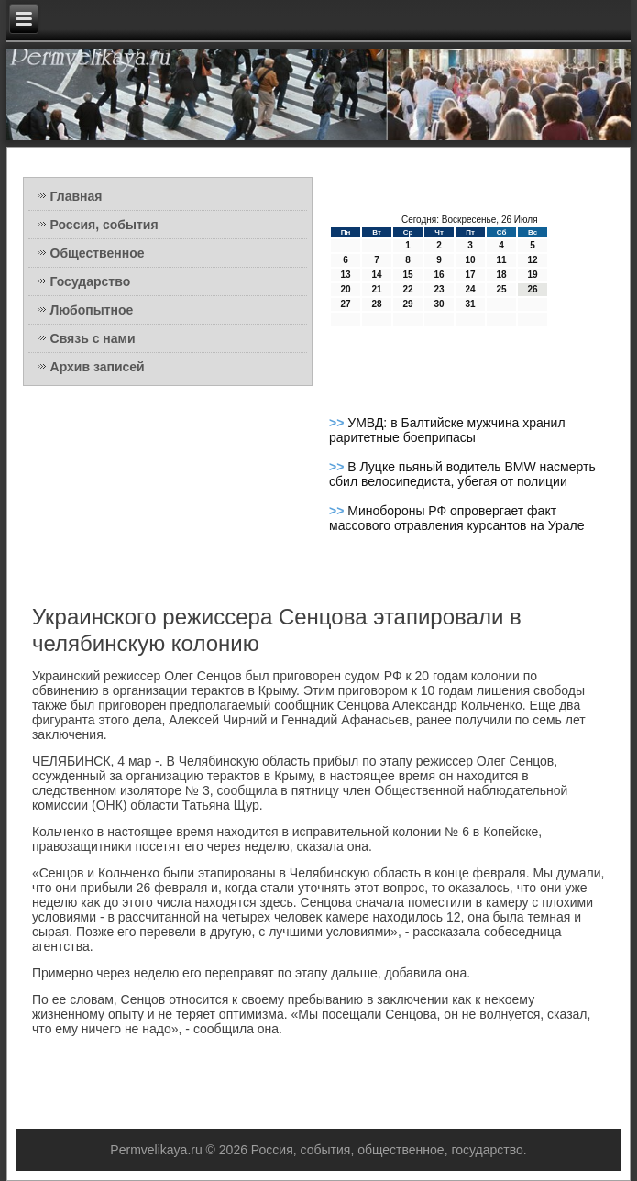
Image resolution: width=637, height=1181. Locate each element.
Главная (76, 196)
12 (532, 260)
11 (501, 260)
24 (470, 289)
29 (407, 304)
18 (501, 275)
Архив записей (97, 366)
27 (345, 304)
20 (345, 289)
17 (470, 275)
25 (501, 289)
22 (407, 289)
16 (439, 275)
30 (439, 304)
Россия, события (104, 224)
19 (532, 275)
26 (532, 289)
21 (376, 289)
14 (376, 275)
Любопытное (92, 310)
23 (439, 289)
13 (345, 275)
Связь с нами (93, 338)
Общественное (97, 253)
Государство (90, 281)
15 (407, 275)
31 (470, 304)
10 (470, 260)
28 (376, 304)
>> (338, 422)
